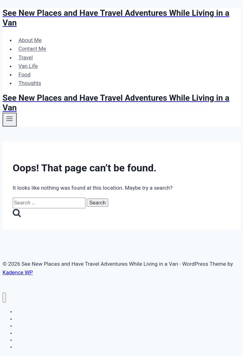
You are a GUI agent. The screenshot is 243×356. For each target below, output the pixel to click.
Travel (25, 57)
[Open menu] (10, 120)
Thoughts (29, 83)
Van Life (28, 66)
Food (24, 74)
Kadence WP (18, 272)
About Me (29, 40)
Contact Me (32, 49)
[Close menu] (4, 298)
